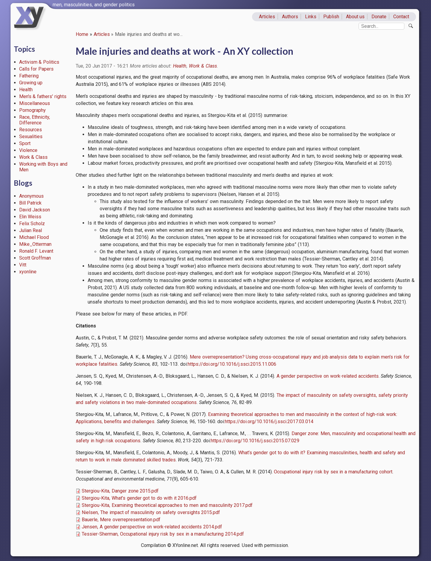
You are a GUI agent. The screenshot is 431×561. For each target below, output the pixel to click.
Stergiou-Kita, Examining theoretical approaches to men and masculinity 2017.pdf (167, 505)
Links (310, 16)
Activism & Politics (39, 62)
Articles (267, 16)
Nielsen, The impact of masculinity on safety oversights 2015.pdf (151, 512)
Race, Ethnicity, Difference (34, 120)
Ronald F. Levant (36, 251)
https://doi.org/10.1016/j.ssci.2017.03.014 (269, 421)
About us (355, 16)
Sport (25, 143)
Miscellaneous (34, 103)
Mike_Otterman (35, 244)
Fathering (29, 76)
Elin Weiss (30, 216)
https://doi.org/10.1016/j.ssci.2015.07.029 (255, 440)
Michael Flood (34, 237)
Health (26, 89)
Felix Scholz (32, 223)
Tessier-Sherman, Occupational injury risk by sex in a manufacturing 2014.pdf (163, 534)
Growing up (31, 83)
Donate (378, 16)
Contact (401, 16)
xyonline (28, 272)
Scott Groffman (35, 258)
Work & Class (33, 157)
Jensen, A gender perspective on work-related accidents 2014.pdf (152, 527)
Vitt (22, 265)
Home (82, 34)
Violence (28, 150)
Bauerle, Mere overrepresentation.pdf (121, 519)
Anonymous (31, 196)
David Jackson (34, 210)
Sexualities (31, 136)
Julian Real (30, 230)
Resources (30, 129)
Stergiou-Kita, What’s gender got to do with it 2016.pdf (139, 498)
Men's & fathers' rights (42, 96)
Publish (331, 16)
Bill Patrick (30, 203)
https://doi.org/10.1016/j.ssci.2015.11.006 (232, 364)
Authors (290, 16)
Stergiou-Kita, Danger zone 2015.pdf (120, 491)
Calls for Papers (36, 69)
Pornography (32, 110)
